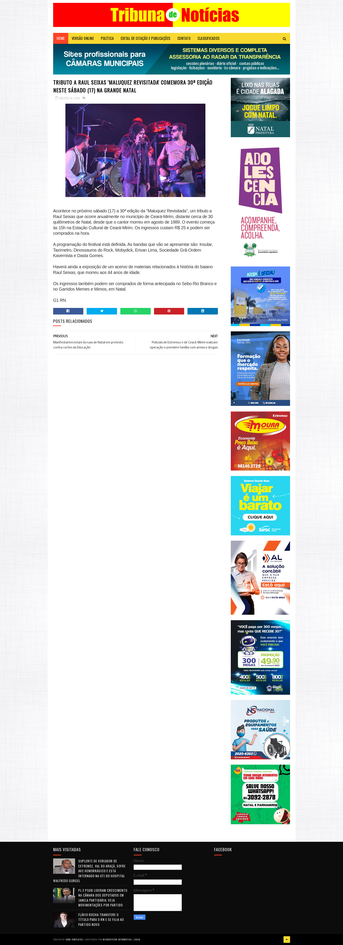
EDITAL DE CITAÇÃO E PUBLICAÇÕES (145, 38)
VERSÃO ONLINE (83, 38)
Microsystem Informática (117, 939)
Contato (184, 38)
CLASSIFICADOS (209, 38)
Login (137, 939)
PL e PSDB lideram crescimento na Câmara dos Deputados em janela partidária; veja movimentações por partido (102, 898)
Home (61, 38)
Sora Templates (74, 939)
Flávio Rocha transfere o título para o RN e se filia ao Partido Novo (101, 919)
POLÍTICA (107, 38)
